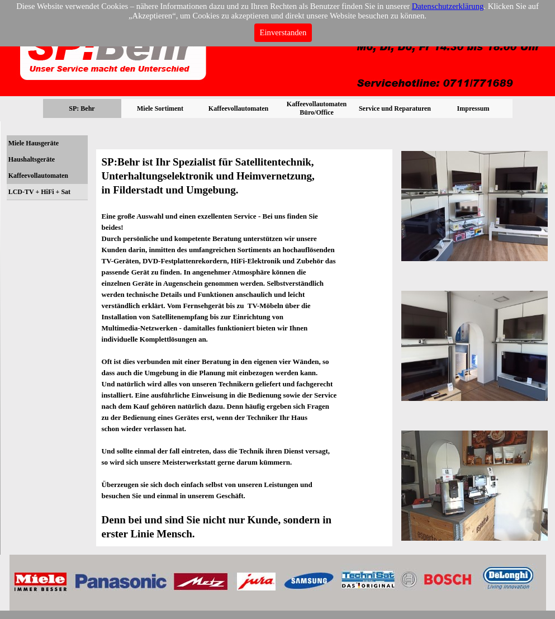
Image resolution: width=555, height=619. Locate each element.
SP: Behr (81, 108)
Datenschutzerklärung (448, 6)
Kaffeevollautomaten (38, 175)
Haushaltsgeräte (31, 159)
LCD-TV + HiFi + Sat (39, 192)
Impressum (473, 108)
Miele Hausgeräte (33, 143)
